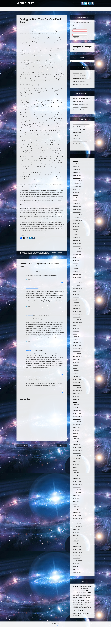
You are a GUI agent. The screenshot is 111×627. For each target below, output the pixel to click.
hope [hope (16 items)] (84, 595)
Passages (75, 138)
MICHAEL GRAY (25, 3)
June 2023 (75, 263)
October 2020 (76, 353)
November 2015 (76, 521)
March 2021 (75, 339)
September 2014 (77, 560)
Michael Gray (38, 25)
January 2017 (76, 481)
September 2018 (77, 424)
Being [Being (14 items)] (89, 586)
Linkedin (89, 3)
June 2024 (75, 229)
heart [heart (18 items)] (77, 595)
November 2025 (76, 180)
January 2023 (76, 277)
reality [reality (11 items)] (74, 604)
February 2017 (76, 478)
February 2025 (76, 206)
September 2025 (77, 186)
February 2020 (76, 376)
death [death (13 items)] (87, 590)
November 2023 (76, 249)
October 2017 (76, 455)
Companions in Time (27, 252)
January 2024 (76, 243)
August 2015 (76, 529)
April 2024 (75, 234)
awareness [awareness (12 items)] (85, 586)
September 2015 (77, 526)
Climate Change (44, 252)
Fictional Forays (76, 132)
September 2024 (77, 220)
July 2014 (75, 563)
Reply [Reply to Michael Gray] (62, 345)
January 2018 (76, 447)
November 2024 (76, 214)
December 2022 (76, 280)
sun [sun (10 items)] (79, 607)
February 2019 (76, 410)
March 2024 (75, 237)
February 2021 (76, 342)
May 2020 (75, 368)
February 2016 (76, 512)
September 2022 (77, 288)
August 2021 (76, 325)
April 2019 (75, 404)
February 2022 (76, 308)
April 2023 (75, 268)
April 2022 (75, 302)
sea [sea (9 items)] (77, 604)
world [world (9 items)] (77, 615)
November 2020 (76, 351)
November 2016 (76, 487)
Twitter (85, 3)
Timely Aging (76, 144)
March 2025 (75, 203)
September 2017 (77, 458)
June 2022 (75, 297)
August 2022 (76, 291)
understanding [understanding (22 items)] (77, 613)
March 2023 (75, 271)
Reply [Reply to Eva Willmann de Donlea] (62, 310)
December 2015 (76, 518)
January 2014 (76, 572)
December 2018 (76, 416)
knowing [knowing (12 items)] (75, 597)
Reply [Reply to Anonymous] (62, 282)
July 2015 (75, 532)
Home (18, 9)
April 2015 (75, 541)
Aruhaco (38, 252)
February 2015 (76, 546)
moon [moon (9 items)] (74, 602)
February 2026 (76, 172)
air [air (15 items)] (73, 586)
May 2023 (75, 266)
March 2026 (75, 169)
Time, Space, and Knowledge (80, 141)
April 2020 (75, 370)
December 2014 (76, 552)
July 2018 (75, 430)
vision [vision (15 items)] (84, 613)
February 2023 (76, 274)
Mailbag (74, 135)
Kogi (43, 253)
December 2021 (76, 314)
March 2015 (75, 543)
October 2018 (76, 421)
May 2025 (75, 197)
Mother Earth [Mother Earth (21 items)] (80, 602)
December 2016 (76, 484)
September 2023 (77, 254)
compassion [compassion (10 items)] (75, 590)
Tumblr (92, 3)
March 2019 (75, 407)
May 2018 (75, 436)
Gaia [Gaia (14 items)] (74, 595)
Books (33, 9)
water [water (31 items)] (89, 613)
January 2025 (76, 209)
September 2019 (77, 390)
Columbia (51, 252)
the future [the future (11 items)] (75, 610)
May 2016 (75, 504)
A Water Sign (76, 75)
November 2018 (76, 419)
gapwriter (29, 350)
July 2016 (75, 498)
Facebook (82, 3)
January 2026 (76, 175)
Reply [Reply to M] (62, 392)
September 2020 (77, 356)
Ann (74, 101)
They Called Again (77, 73)
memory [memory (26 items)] (82, 600)
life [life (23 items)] (89, 597)
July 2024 (75, 226)
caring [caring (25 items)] (80, 588)
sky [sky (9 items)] (85, 604)
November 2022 (76, 283)
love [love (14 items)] (78, 600)
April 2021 (75, 336)
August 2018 (76, 427)
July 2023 (75, 260)
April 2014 (75, 569)
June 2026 (75, 161)
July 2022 (75, 294)
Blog (40, 9)
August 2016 (76, 495)
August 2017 (76, 461)
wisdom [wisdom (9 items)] (74, 615)
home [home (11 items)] (81, 595)
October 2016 (76, 490)
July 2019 (75, 396)
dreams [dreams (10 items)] (74, 592)
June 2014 (75, 566)
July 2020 (75, 362)
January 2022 (76, 311)
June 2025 (75, 195)
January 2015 (76, 549)
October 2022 (76, 285)
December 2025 (76, 178)
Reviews (47, 9)
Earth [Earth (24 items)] (78, 592)
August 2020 (76, 359)
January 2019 (76, 413)
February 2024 (76, 240)
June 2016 (75, 501)
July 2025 (75, 192)
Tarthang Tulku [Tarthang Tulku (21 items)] (86, 607)
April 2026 (75, 166)
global (61, 252)
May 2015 (75, 538)
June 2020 (75, 365)
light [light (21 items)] (74, 600)
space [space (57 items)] (75, 607)
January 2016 (76, 515)
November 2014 (76, 555)
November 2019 (76, 385)
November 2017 (76, 453)
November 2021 (76, 317)
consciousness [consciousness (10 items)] (81, 590)
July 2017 (75, 464)
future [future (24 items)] (89, 592)
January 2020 (76, 379)
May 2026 (75, 163)
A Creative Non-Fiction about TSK (81, 124)
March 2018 (75, 441)
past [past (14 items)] (86, 602)
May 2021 (75, 334)
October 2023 (76, 251)
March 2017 (75, 475)
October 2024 (76, 217)
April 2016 (75, 507)
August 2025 (76, 189)
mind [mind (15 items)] (87, 600)
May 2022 (75, 300)
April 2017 (75, 472)
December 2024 (76, 212)
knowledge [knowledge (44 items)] (82, 597)
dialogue (56, 252)
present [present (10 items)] (89, 602)
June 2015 (75, 535)
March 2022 (75, 305)
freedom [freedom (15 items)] (83, 592)
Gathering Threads (77, 84)
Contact (55, 9)
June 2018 (75, 433)
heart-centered (24, 253)
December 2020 (76, 348)
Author (25, 9)
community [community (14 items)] (85, 588)
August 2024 (76, 223)
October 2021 (76, 319)
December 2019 (76, 382)
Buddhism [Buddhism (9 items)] (75, 588)
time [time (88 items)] (80, 610)
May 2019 (75, 402)
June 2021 (75, 331)
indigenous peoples (33, 253)
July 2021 (75, 328)
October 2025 (76, 183)
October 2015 (76, 524)
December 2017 (76, 450)
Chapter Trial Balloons (78, 127)
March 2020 (75, 373)
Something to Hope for (78, 78)
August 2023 (76, 257)
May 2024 (75, 231)
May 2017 (75, 470)
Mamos (47, 253)
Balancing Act (76, 81)
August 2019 (76, 393)
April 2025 (75, 200)
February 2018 (76, 444)
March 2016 (75, 509)
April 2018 (75, 438)
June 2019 (75, 399)
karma (40, 253)
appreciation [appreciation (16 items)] (78, 586)
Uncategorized (76, 146)
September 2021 (77, 322)
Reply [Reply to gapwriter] (62, 374)
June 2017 (75, 467)
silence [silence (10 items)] (82, 604)
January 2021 (76, 345)
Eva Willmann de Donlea (32, 288)
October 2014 (76, 558)
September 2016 (77, 492)
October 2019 (76, 387)
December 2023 (76, 246)
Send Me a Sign (80, 101)
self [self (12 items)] (79, 604)
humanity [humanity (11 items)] (89, 595)
